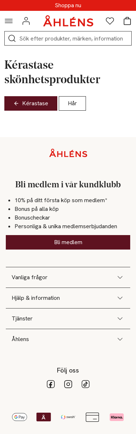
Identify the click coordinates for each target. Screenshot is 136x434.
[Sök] (12, 38)
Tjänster (68, 318)
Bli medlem (68, 242)
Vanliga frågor (68, 277)
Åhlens (68, 339)
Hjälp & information (68, 298)
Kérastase (30, 103)
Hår (72, 103)
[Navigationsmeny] (8, 21)
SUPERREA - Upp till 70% (68, 5)
